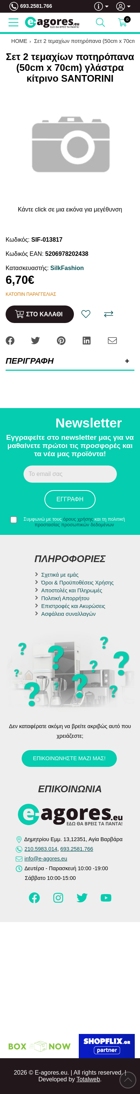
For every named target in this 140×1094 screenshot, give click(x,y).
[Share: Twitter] (36, 340)
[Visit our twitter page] (83, 901)
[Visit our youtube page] (106, 901)
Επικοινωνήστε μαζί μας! (69, 758)
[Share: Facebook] (11, 340)
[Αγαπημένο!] (86, 314)
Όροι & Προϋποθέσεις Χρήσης (77, 583)
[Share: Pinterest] (62, 340)
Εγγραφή (69, 499)
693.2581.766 (36, 6)
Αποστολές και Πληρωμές (71, 590)
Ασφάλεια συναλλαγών (68, 614)
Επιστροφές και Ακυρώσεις (73, 606)
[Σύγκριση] (108, 314)
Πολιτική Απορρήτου (65, 598)
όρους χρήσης (78, 519)
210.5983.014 (41, 849)
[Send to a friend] (112, 340)
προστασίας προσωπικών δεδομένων (74, 524)
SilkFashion (67, 268)
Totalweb (88, 1079)
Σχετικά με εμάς (60, 575)
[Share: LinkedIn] (87, 340)
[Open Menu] (13, 22)
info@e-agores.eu (46, 859)
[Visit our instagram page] (59, 901)
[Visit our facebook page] (35, 901)
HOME (19, 41)
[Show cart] (122, 22)
